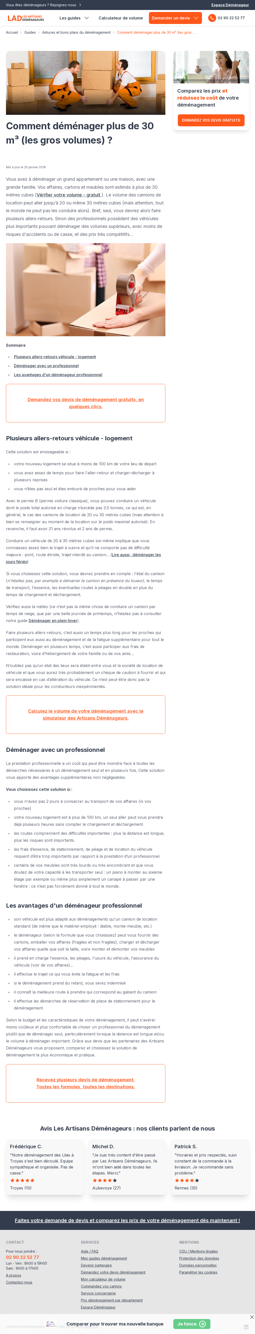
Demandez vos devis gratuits (211, 120)
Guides (30, 32)
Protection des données (199, 1258)
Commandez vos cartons (101, 1286)
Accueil (12, 32)
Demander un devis (175, 18)
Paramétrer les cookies (198, 1272)
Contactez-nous (19, 1282)
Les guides (75, 18)
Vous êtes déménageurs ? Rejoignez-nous (44, 5)
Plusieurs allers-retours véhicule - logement (55, 356)
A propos (13, 1275)
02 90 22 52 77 (226, 18)
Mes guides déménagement (104, 1258)
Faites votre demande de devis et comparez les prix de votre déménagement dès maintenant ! (127, 1220)
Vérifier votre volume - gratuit (69, 194)
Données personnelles (198, 1265)
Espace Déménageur (230, 5)
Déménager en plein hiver (53, 620)
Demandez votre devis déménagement (113, 1272)
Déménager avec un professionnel (46, 365)
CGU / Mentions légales (198, 1251)
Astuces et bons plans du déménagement (76, 32)
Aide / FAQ (89, 1251)
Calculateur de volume (121, 17)
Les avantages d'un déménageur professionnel (58, 374)
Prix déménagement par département (112, 1300)
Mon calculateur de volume (103, 1279)
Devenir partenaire (96, 1265)
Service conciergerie (98, 1293)
